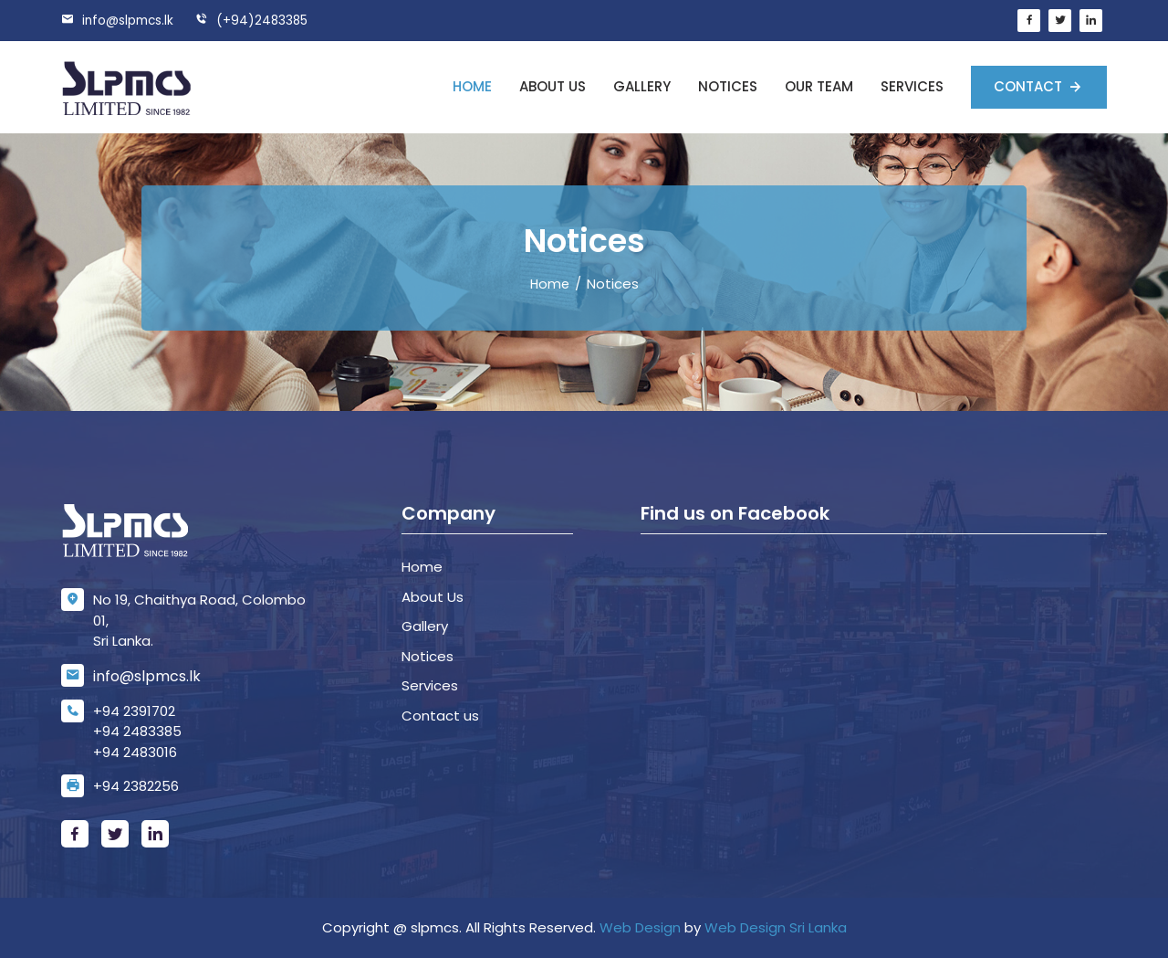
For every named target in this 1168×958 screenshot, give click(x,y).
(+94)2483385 (256, 20)
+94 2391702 (134, 711)
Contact (1030, 86)
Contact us (440, 715)
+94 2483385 (137, 731)
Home (472, 86)
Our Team (819, 86)
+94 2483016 (135, 752)
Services (912, 86)
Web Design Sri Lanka (775, 927)
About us (552, 86)
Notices (727, 86)
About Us (433, 596)
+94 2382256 (136, 785)
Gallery (642, 86)
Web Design (640, 927)
